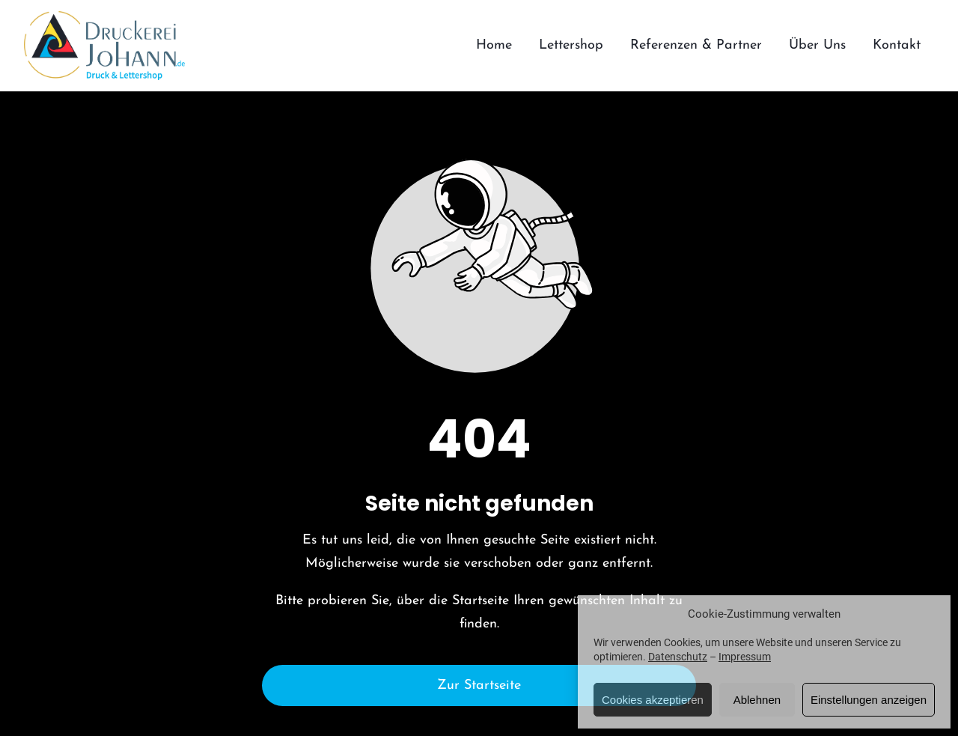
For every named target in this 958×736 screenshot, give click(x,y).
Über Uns (817, 45)
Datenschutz (677, 657)
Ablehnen (757, 699)
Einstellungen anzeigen (869, 699)
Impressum (744, 657)
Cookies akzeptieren (653, 699)
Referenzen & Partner (696, 45)
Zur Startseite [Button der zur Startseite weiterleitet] (479, 685)
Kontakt (897, 45)
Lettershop (571, 45)
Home (494, 45)
